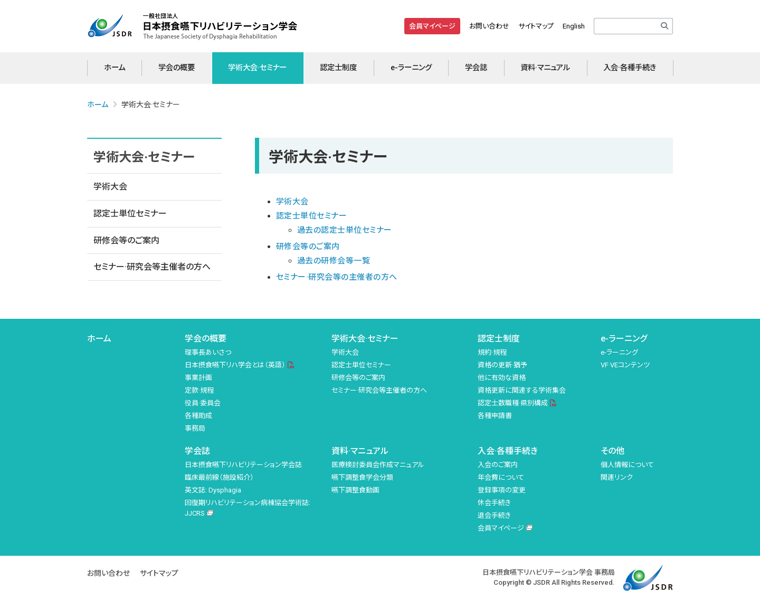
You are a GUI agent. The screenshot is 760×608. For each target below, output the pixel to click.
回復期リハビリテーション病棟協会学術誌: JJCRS (247, 508)
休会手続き (494, 503)
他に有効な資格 (502, 378)
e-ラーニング (411, 67)
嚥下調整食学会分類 (362, 477)
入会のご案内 (498, 465)
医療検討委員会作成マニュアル (377, 465)
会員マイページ (432, 26)
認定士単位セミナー (130, 213)
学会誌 (476, 67)
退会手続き (494, 515)
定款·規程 (199, 390)
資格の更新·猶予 (502, 365)
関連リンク (617, 477)
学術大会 (110, 187)
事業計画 (198, 378)
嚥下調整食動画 (355, 490)
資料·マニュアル (545, 67)
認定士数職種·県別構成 (513, 403)
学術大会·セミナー (257, 67)
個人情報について (627, 465)
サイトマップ (536, 26)
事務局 (195, 428)
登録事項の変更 (502, 490)
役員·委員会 (203, 403)
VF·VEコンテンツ (625, 365)
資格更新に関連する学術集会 (522, 390)
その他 (612, 451)
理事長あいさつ (208, 352)
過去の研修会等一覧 (333, 260)
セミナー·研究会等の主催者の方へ (336, 277)
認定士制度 (338, 67)
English (574, 26)
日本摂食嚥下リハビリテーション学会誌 (243, 465)
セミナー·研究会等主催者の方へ (152, 267)
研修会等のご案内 (126, 240)
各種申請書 (495, 416)
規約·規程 (492, 352)
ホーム (114, 67)
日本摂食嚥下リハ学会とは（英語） (235, 365)
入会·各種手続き (629, 67)
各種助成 (198, 416)
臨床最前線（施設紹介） (219, 477)
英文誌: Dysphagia (213, 490)
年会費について (501, 477)
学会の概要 (176, 67)
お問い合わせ (489, 26)
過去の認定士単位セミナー (344, 230)
